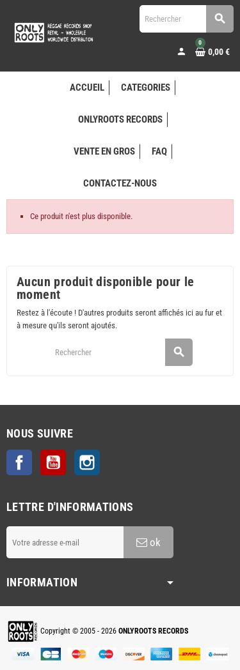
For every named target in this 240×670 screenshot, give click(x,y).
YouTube (53, 462)
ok (148, 542)
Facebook (19, 462)
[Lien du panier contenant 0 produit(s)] (212, 51)
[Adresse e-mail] (65, 542)
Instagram (87, 462)
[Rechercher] (186, 19)
